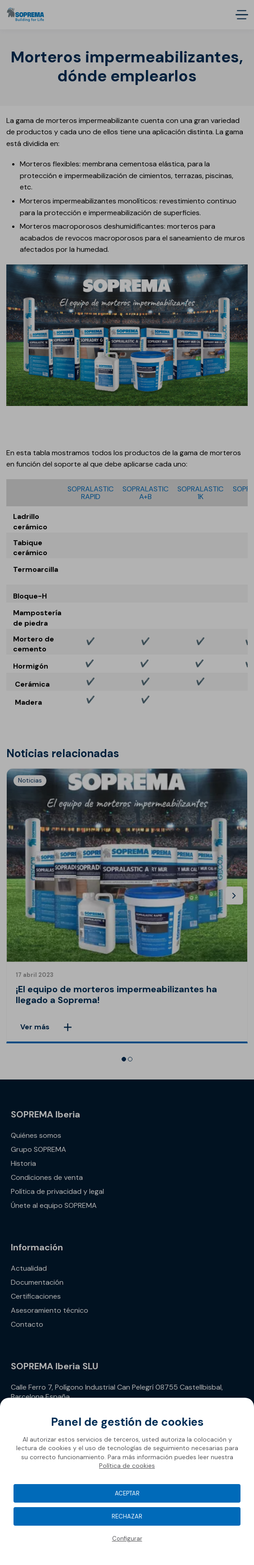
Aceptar (127, 1493)
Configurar (127, 1538)
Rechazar (127, 1516)
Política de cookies (127, 1465)
